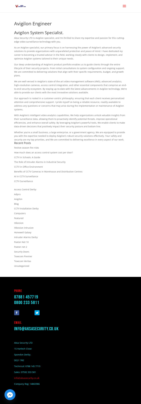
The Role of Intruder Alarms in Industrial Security (40, 161)
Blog (16, 203)
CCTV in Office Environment (28, 166)
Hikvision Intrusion (24, 227)
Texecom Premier (23, 256)
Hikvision (19, 222)
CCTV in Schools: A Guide (27, 157)
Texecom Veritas (22, 261)
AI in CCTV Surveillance (26, 176)
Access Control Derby (25, 189)
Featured (19, 218)
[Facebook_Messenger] (10, 394)
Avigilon (18, 199)
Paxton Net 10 (21, 242)
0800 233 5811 (26, 302)
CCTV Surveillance (23, 181)
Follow (25, 312)
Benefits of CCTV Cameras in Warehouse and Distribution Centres (48, 171)
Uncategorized (21, 265)
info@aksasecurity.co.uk (36, 329)
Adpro (17, 194)
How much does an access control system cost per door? (43, 152)
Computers (20, 213)
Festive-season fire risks (26, 147)
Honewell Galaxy (22, 232)
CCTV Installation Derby (26, 208)
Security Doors (21, 251)
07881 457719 (26, 297)
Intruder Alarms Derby (26, 237)
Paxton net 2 (20, 246)
